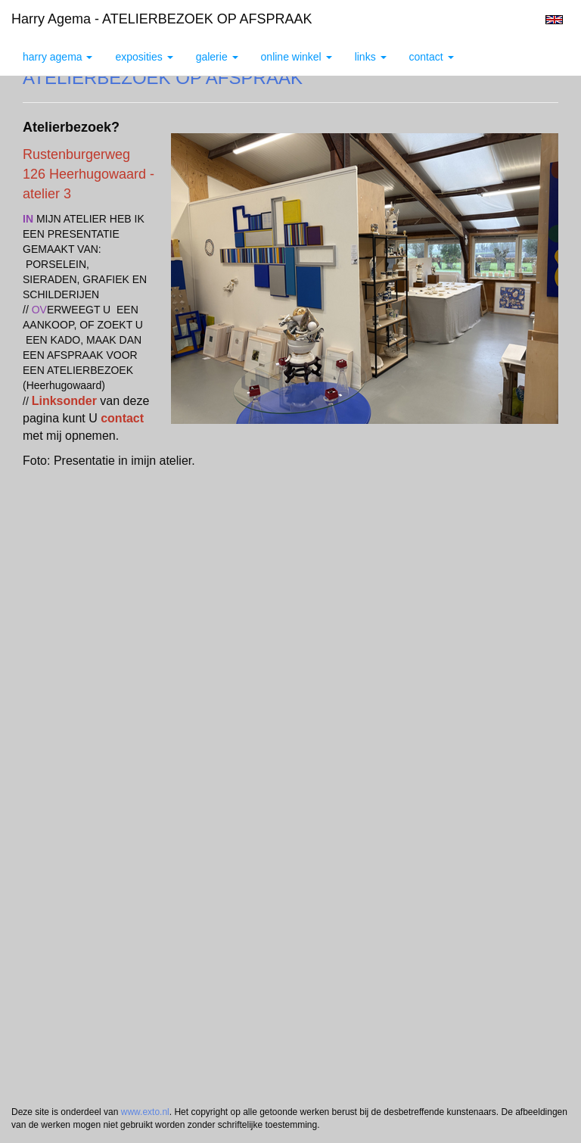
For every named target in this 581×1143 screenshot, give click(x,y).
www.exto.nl (145, 1112)
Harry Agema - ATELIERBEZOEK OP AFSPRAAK (161, 18)
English (554, 19)
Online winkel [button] (296, 57)
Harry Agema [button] (57, 57)
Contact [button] (431, 57)
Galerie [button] (217, 57)
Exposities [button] (143, 57)
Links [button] (371, 57)
